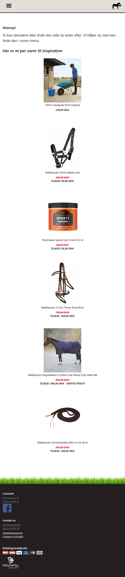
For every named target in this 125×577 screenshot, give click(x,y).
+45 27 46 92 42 (11, 528)
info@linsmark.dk (12, 525)
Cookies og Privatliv (13, 536)
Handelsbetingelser (13, 533)
